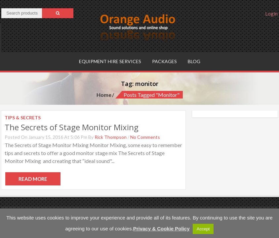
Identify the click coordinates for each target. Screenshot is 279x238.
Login (271, 14)
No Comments (145, 137)
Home (104, 95)
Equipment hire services (110, 61)
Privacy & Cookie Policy (161, 228)
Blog (194, 61)
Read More (33, 179)
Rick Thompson (111, 137)
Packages (164, 61)
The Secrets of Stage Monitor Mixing (72, 127)
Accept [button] (203, 228)
